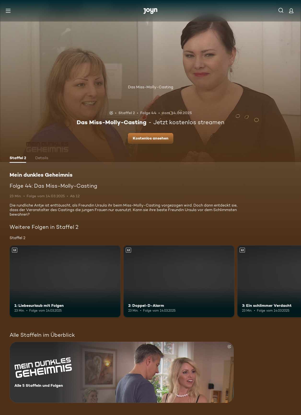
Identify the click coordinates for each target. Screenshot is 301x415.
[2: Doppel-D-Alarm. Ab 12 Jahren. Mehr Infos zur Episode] (178, 281)
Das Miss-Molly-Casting (150, 87)
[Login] (291, 10)
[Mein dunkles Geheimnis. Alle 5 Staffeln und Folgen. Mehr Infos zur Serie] (122, 372)
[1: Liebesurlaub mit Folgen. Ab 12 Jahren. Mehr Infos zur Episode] (65, 281)
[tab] (18, 158)
